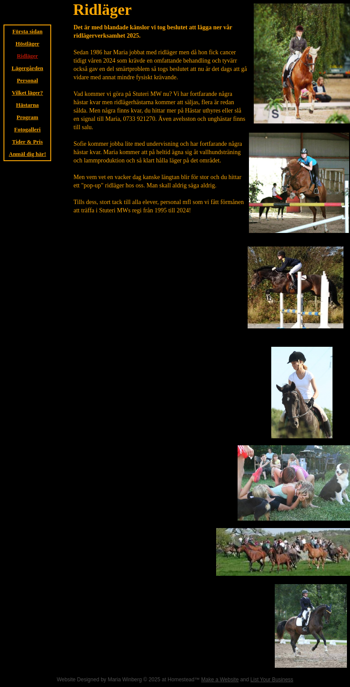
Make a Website (220, 679)
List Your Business (271, 679)
